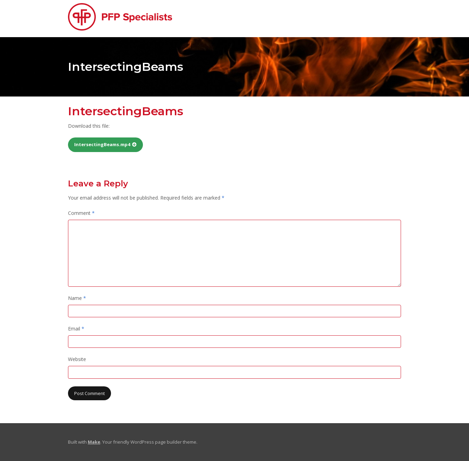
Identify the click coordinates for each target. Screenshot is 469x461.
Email (76, 328)
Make (94, 442)
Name (77, 298)
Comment (81, 213)
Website (77, 359)
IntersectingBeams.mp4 (102, 144)
